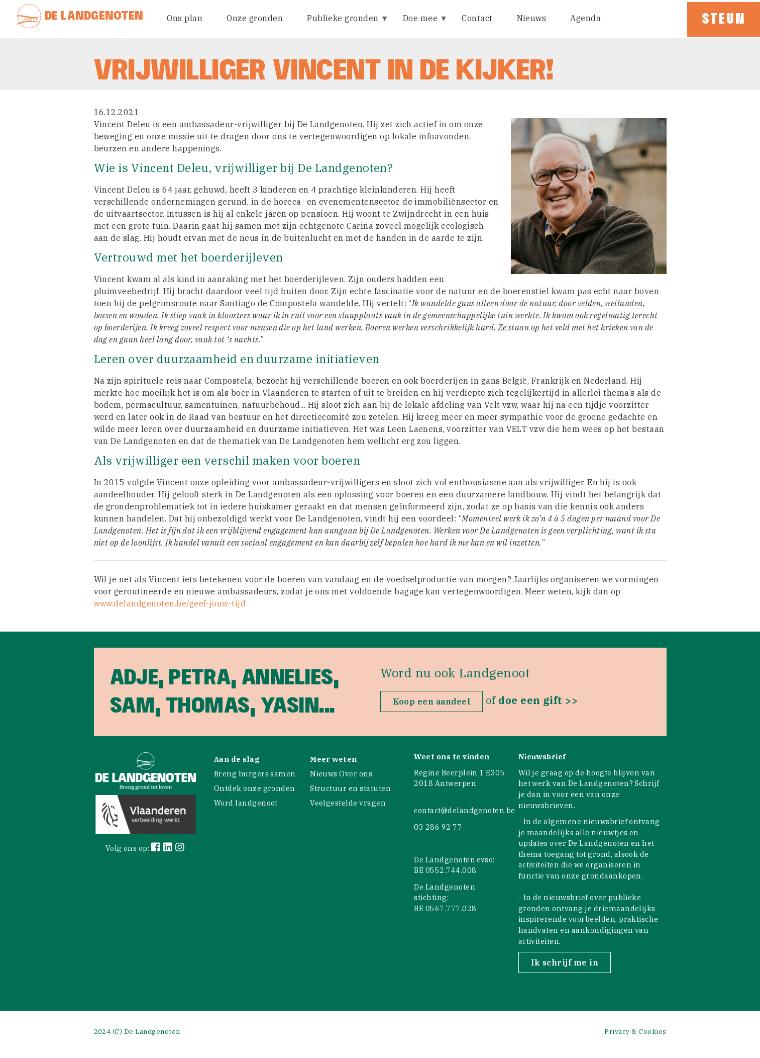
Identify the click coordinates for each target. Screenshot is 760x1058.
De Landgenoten (94, 16)
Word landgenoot (246, 803)
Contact (477, 18)
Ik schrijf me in (565, 962)
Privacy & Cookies (635, 1031)
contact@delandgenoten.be (464, 810)
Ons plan (184, 18)
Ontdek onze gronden (254, 788)
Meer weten (333, 759)
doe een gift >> (538, 700)
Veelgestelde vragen (348, 803)
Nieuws (532, 18)
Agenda (585, 18)
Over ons (355, 773)
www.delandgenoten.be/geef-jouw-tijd (170, 603)
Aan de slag (237, 759)
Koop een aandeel (432, 701)
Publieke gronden (344, 25)
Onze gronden (255, 18)
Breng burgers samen (255, 773)
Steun (723, 19)
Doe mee (421, 25)
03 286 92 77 (438, 827)
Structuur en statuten (350, 788)
